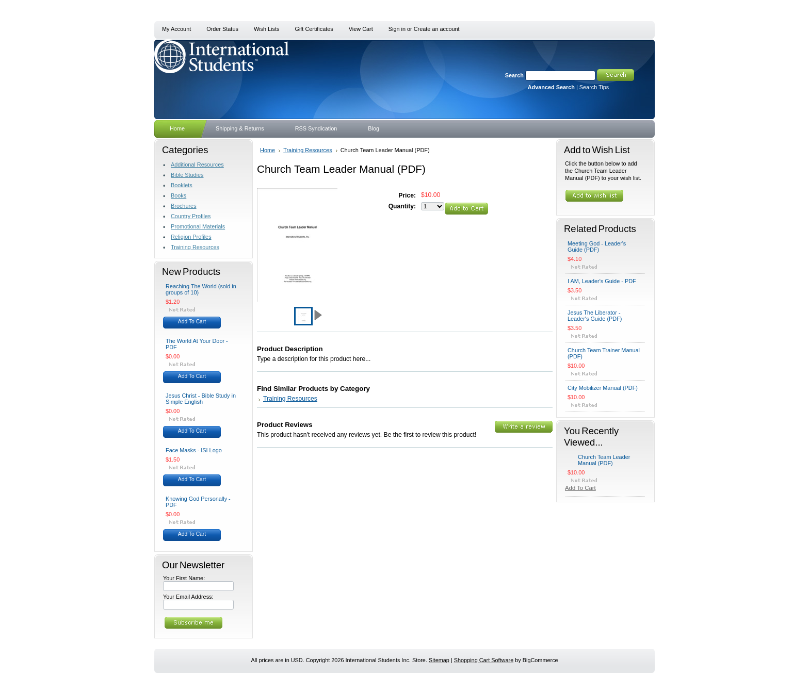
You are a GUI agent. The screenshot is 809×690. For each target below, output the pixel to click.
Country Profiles (191, 216)
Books (178, 195)
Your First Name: (184, 578)
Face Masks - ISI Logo (194, 450)
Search (514, 75)
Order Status (222, 29)
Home (267, 150)
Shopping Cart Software (483, 660)
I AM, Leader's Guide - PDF (602, 281)
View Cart (361, 29)
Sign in (397, 29)
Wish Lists (267, 29)
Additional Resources (197, 164)
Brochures (184, 206)
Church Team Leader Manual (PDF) (604, 460)
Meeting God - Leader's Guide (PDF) (597, 246)
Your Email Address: (188, 597)
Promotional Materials (198, 226)
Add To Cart (192, 321)
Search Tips (594, 87)
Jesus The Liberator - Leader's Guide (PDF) (595, 315)
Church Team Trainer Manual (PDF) (604, 353)
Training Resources (195, 247)
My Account (176, 29)
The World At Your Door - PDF (197, 344)
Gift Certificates (314, 29)
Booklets (181, 185)
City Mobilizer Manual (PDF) (603, 388)
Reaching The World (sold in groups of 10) (201, 289)
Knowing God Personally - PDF (198, 502)
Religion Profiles (191, 237)
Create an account (437, 29)
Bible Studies (187, 175)
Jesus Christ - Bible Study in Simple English (201, 398)
